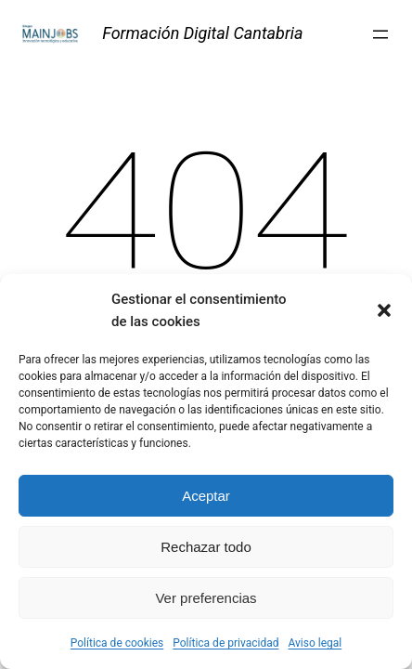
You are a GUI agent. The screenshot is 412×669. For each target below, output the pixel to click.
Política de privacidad (225, 642)
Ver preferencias (205, 598)
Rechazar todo (206, 547)
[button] (384, 310)
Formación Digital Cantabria (202, 33)
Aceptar (206, 496)
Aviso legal (314, 642)
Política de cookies (117, 642)
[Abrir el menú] (380, 34)
